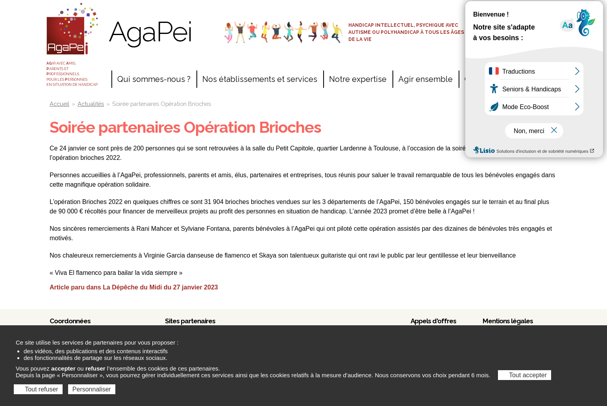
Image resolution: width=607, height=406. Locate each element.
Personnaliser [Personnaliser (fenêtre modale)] (91, 389)
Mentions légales (508, 321)
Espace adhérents (515, 24)
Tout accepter (524, 375)
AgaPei (150, 31)
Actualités (91, 103)
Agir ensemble (425, 79)
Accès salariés (515, 10)
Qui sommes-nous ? (154, 79)
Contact (479, 79)
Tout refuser (38, 389)
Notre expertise (358, 79)
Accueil (59, 103)
